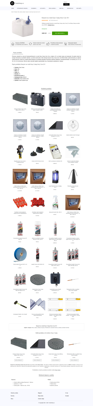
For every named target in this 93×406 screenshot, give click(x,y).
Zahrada (60, 327)
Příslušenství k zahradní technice (51, 327)
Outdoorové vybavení (22, 8)
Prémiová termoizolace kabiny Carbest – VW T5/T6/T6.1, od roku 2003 (73, 315)
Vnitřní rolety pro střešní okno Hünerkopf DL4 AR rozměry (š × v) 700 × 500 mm (20, 187)
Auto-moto (42, 8)
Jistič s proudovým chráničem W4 (55, 161)
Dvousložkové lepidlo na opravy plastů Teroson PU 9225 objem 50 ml (73, 239)
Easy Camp (73, 23)
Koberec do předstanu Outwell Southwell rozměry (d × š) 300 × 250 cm (72, 110)
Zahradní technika (65, 327)
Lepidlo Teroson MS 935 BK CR (37, 264)
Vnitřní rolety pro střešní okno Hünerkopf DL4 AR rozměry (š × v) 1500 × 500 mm (38, 187)
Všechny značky (14, 392)
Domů (12, 8)
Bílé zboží (79, 8)
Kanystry (42, 327)
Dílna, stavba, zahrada (36, 327)
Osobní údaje (41, 398)
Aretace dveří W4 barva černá (38, 161)
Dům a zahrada (52, 8)
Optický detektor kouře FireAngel (72, 135)
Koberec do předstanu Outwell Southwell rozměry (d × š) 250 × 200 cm (20, 136)
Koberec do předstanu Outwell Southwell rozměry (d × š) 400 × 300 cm (37, 136)
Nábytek (61, 8)
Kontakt (67, 395)
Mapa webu (40, 395)
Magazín (40, 392)
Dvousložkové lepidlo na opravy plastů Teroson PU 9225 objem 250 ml (55, 239)
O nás (66, 392)
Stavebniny (33, 8)
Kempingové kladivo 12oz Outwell (20, 314)
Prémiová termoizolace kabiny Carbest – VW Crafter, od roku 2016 (55, 315)
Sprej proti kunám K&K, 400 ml (55, 212)
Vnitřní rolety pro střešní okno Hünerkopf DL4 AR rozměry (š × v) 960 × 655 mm (73, 213)
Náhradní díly (70, 8)
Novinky (12, 395)
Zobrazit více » (51, 25)
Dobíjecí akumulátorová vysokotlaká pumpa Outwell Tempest (55, 110)
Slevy (12, 398)
